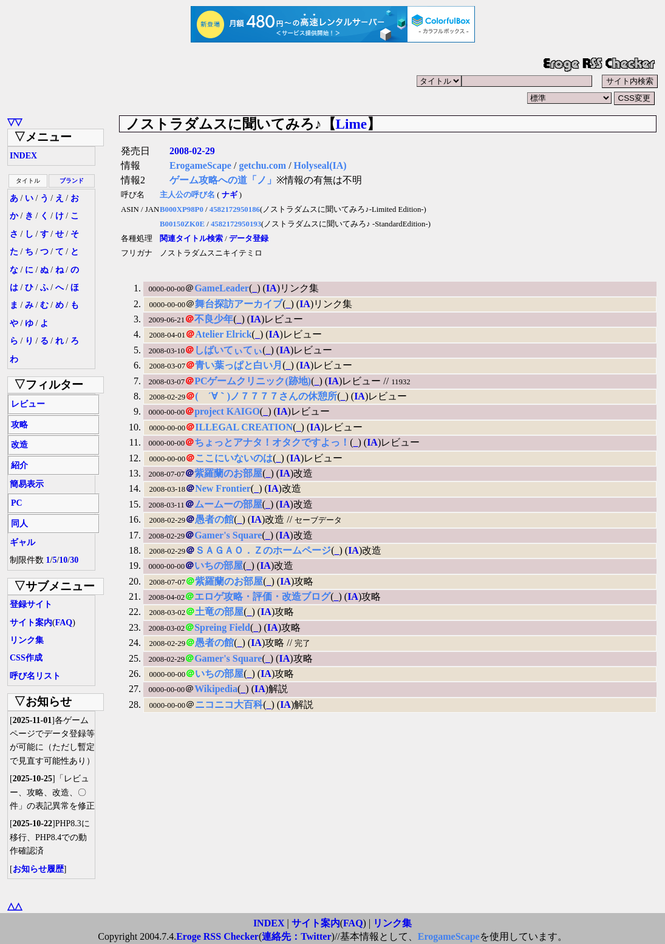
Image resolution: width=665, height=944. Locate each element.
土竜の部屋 (219, 611)
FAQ (64, 622)
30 (74, 560)
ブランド (72, 180)
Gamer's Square (228, 535)
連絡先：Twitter (296, 936)
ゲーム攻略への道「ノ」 (222, 180)
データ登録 (248, 238)
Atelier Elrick (223, 334)
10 (63, 560)
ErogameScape (200, 165)
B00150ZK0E (182, 224)
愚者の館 (214, 519)
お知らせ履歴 (38, 869)
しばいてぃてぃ (228, 350)
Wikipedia (215, 689)
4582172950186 (235, 209)
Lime (351, 124)
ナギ (229, 195)
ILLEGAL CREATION (244, 427)
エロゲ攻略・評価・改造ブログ (262, 596)
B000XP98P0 (181, 209)
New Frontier (223, 488)
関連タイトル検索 (191, 238)
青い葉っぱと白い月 (238, 365)
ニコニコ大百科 (229, 704)
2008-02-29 (192, 151)
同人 (19, 523)
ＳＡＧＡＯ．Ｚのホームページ (263, 550)
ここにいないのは (234, 458)
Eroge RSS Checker (217, 936)
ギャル (22, 542)
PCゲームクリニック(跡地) (252, 381)
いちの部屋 (218, 565)
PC (16, 503)
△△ (14, 906)
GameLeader (221, 288)
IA (271, 288)
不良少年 (213, 319)
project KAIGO (227, 411)
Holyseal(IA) (320, 165)
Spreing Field (222, 627)
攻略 (19, 424)
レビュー (28, 404)
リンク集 (27, 640)
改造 (19, 444)
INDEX (23, 155)
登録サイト (31, 604)
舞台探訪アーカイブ (238, 304)
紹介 (19, 465)
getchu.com (262, 165)
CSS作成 (26, 657)
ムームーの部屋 (228, 504)
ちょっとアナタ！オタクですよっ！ (272, 442)
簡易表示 (27, 484)
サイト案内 (31, 622)
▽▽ (14, 122)
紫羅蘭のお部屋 (228, 473)
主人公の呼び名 (187, 195)
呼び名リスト (35, 676)
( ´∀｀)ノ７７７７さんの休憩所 (266, 396)
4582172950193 (236, 224)
